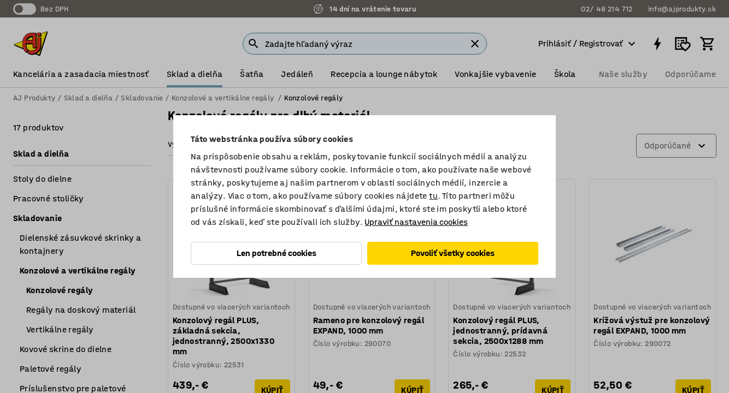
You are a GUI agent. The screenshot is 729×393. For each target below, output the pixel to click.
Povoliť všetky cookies (453, 253)
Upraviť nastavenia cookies (416, 222)
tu (433, 195)
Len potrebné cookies (276, 253)
